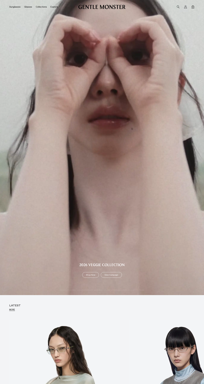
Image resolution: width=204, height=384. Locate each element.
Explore (54, 7)
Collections (41, 7)
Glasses (28, 7)
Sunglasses (14, 7)
